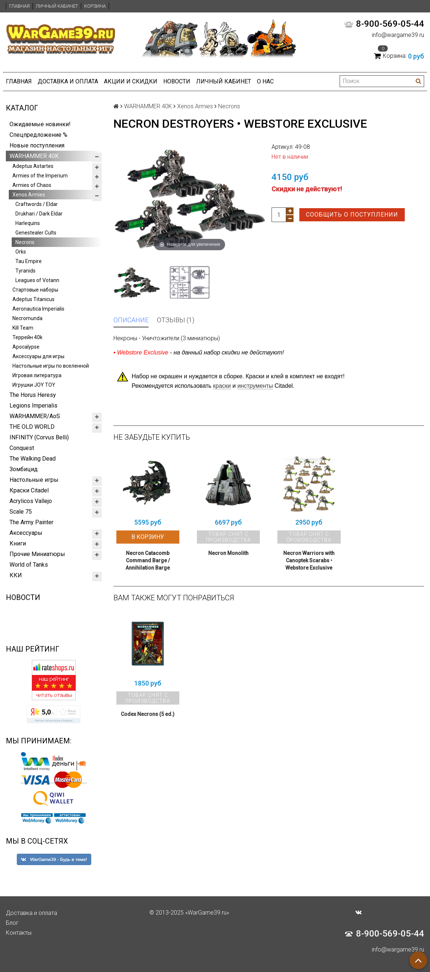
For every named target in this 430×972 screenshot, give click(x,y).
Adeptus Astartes (32, 166)
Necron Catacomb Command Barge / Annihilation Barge (148, 560)
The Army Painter (31, 522)
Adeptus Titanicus (33, 299)
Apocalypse (26, 347)
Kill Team (22, 328)
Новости (176, 81)
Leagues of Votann (37, 280)
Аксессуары (26, 532)
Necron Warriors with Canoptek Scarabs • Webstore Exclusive (308, 560)
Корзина (95, 6)
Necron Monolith (228, 553)
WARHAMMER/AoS (35, 416)
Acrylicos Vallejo (31, 501)
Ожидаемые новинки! (40, 124)
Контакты (18, 932)
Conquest (22, 447)
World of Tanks (29, 564)
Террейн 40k (27, 337)
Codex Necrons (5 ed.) (148, 714)
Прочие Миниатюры (37, 554)
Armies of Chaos (31, 185)
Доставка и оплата (68, 81)
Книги (18, 543)
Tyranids (25, 271)
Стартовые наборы (35, 290)
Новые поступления (37, 145)
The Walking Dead (33, 458)
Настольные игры (34, 479)
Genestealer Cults (35, 233)
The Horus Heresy (33, 394)
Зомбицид (24, 469)
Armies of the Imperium (40, 176)
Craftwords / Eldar (36, 204)
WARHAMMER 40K (34, 156)
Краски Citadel (29, 490)
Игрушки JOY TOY (33, 385)
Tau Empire (28, 261)
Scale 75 (21, 511)
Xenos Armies (28, 195)
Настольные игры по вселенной (50, 366)
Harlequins (27, 223)
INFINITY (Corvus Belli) (39, 437)
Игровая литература (36, 375)
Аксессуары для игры (38, 356)
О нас (265, 81)
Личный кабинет (57, 6)
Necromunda (27, 318)
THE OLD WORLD (32, 426)
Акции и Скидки (130, 81)
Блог (12, 922)
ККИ (16, 575)
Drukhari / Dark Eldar (39, 214)
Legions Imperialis (33, 405)
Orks (20, 252)
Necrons (24, 242)
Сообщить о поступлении (352, 214)
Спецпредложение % (38, 134)
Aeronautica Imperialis (38, 309)
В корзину (147, 536)
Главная (19, 6)
